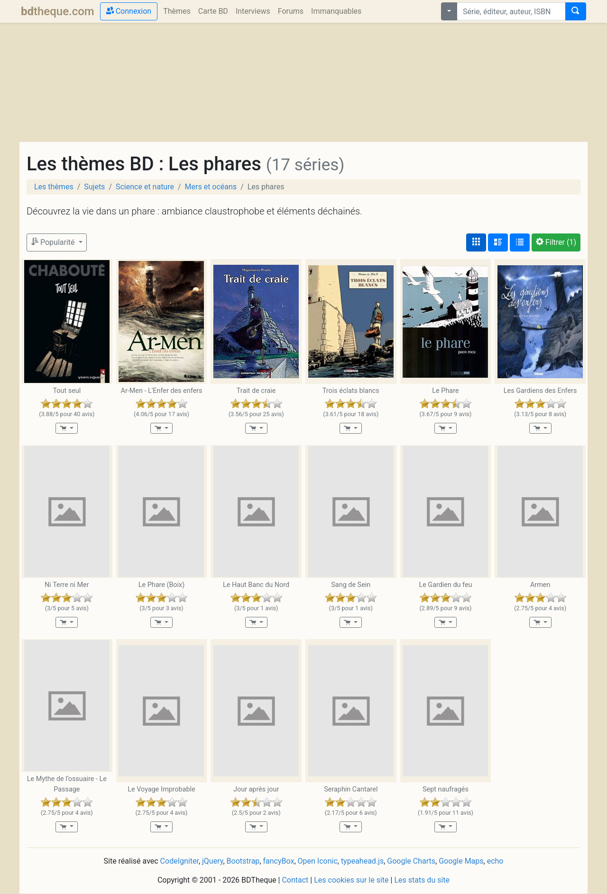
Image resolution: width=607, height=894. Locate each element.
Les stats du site (422, 880)
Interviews (253, 11)
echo (495, 861)
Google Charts (411, 861)
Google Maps (461, 861)
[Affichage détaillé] (498, 242)
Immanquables (336, 11)
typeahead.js (362, 861)
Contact (295, 880)
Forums (291, 11)
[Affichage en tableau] (520, 242)
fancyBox (278, 861)
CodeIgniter (179, 861)
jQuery (212, 861)
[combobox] (511, 11)
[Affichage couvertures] (476, 242)
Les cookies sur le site (351, 880)
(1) (556, 242)
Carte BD (213, 11)
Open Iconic (318, 861)
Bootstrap (243, 861)
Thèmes (177, 11)
